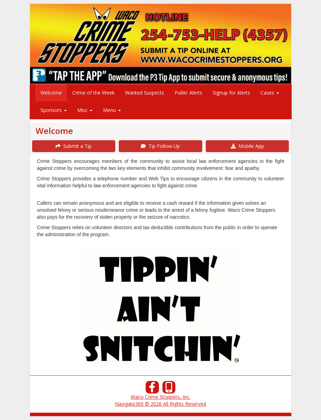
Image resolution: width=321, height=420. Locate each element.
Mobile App (247, 146)
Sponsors (54, 110)
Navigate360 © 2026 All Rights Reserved (160, 403)
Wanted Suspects (144, 92)
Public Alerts (188, 92)
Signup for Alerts (231, 92)
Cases (270, 92)
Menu (112, 110)
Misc (85, 110)
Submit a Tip (74, 146)
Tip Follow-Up (160, 146)
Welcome (51, 92)
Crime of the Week (93, 92)
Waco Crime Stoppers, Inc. (160, 396)
